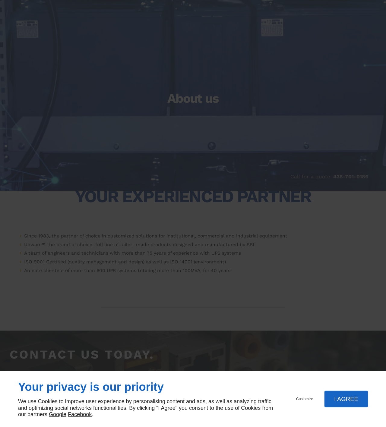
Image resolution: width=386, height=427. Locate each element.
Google (57, 414)
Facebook (80, 414)
